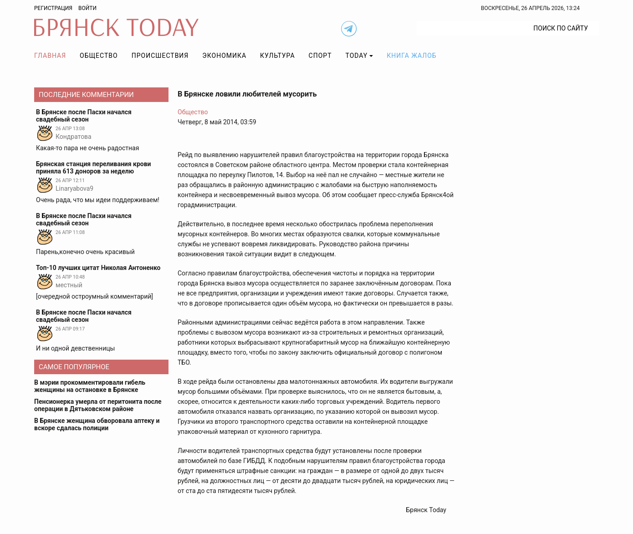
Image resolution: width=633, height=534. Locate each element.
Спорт (320, 55)
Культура (277, 55)
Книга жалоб (411, 55)
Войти (87, 8)
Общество (99, 55)
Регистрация (53, 8)
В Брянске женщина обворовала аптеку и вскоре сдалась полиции (96, 424)
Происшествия (160, 55)
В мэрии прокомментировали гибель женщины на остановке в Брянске (89, 386)
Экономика (224, 55)
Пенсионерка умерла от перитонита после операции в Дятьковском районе (98, 405)
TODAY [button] (357, 55)
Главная (50, 55)
